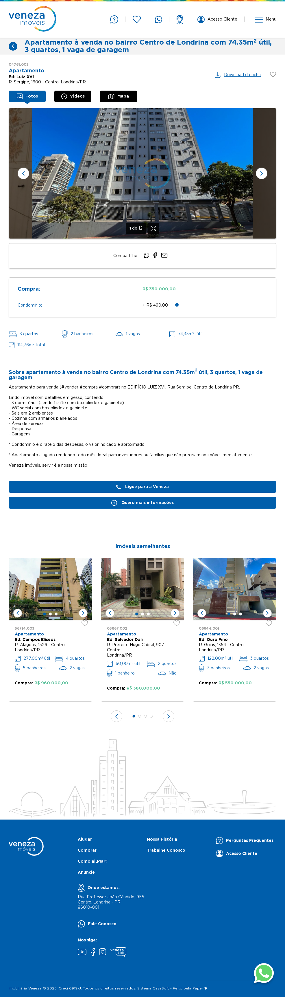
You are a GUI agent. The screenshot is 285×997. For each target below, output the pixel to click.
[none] (142, 173)
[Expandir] (153, 228)
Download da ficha (237, 75)
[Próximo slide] (261, 173)
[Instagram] (102, 952)
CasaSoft (161, 988)
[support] (180, 19)
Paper (200, 988)
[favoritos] (84, 626)
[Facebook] (93, 952)
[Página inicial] (32, 19)
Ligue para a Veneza (142, 487)
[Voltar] (13, 46)
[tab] (27, 96)
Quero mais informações (142, 503)
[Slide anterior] (23, 173)
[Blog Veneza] (118, 952)
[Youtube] (82, 953)
